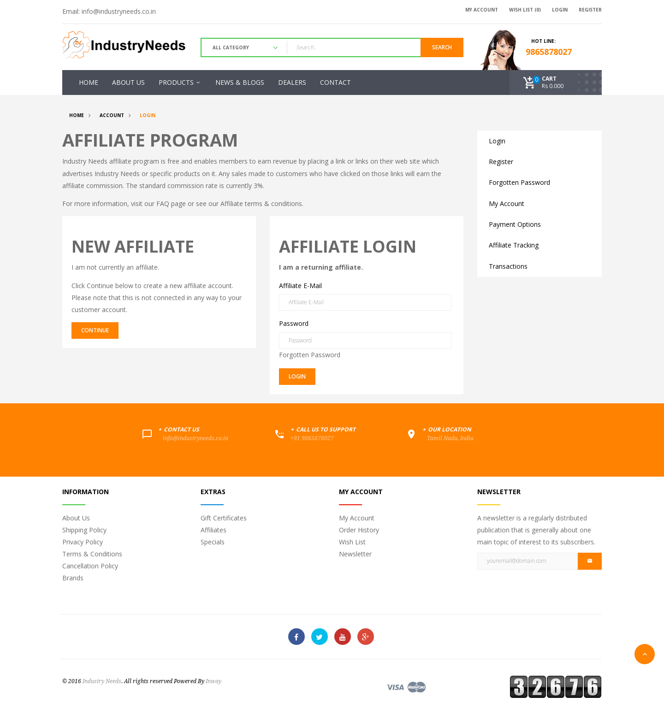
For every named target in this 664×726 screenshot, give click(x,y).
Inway (213, 681)
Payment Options (515, 224)
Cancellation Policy (90, 565)
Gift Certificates (224, 518)
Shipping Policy (84, 529)
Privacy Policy (82, 541)
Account (112, 115)
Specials (213, 541)
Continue (95, 330)
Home (76, 115)
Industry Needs (102, 681)
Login (147, 115)
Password (293, 323)
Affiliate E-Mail (300, 285)
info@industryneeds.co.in (119, 11)
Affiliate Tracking (514, 245)
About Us (76, 518)
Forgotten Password (309, 354)
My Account (506, 203)
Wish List (352, 541)
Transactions (508, 266)
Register (501, 161)
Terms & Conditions (92, 553)
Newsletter (355, 553)
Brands (72, 577)
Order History (359, 529)
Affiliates (213, 529)
